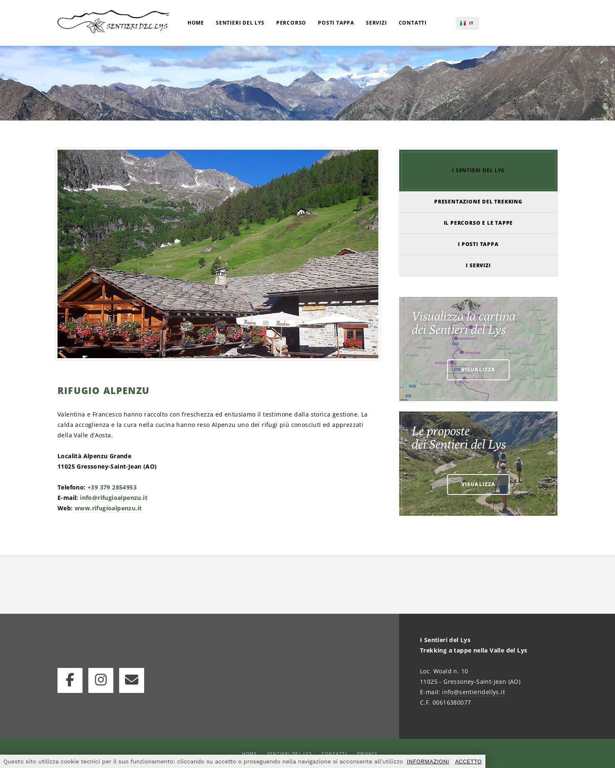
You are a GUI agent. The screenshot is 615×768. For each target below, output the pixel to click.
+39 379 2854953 (112, 487)
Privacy (367, 753)
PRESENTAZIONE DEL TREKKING (478, 201)
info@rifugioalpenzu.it (114, 498)
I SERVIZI (478, 265)
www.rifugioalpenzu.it (108, 508)
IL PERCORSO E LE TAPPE (478, 222)
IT (471, 23)
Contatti (334, 753)
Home (249, 753)
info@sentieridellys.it (473, 692)
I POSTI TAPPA (478, 244)
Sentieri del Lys (289, 753)
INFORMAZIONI (428, 761)
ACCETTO (468, 761)
